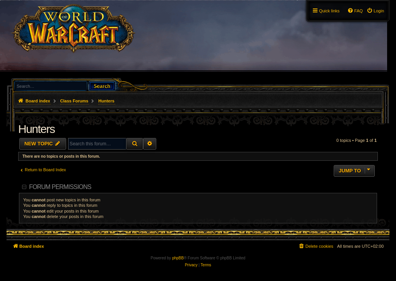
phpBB (178, 258)
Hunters (36, 129)
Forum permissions (60, 187)
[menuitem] (375, 10)
